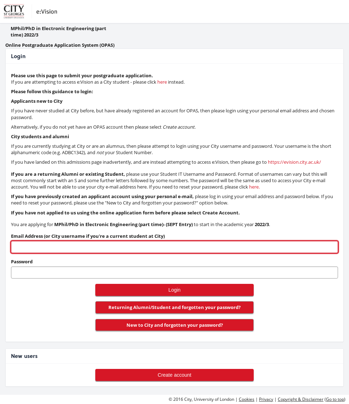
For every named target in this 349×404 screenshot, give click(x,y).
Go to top (335, 399)
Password (22, 261)
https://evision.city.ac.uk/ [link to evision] (294, 162)
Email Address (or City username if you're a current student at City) (88, 236)
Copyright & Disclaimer (300, 399)
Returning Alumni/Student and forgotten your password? (174, 307)
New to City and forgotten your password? (174, 325)
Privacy (266, 399)
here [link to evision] (162, 82)
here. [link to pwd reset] (254, 187)
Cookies (246, 399)
